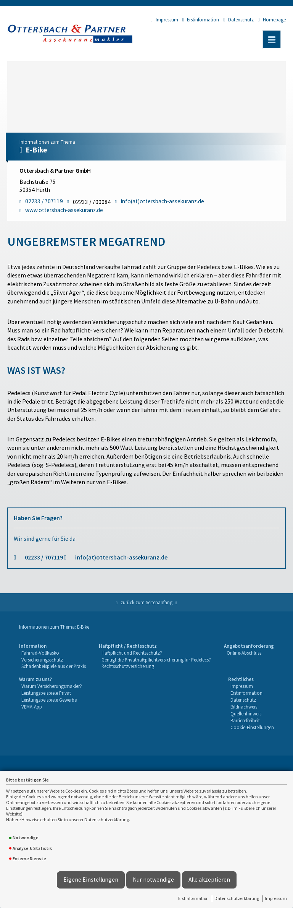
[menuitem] (52, 656)
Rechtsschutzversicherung (127, 666)
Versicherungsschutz (42, 660)
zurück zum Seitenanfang (146, 602)
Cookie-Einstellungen (252, 727)
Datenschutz (238, 19)
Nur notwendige (153, 879)
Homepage (272, 19)
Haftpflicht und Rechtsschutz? (131, 653)
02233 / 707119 (44, 557)
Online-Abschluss (244, 653)
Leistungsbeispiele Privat (46, 693)
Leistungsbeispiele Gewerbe (49, 700)
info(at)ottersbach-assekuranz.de (121, 557)
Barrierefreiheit (245, 720)
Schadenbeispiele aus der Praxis (53, 666)
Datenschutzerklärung (236, 898)
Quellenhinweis (245, 713)
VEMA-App (31, 707)
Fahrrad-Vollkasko (40, 653)
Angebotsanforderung (249, 646)
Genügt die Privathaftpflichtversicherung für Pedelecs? (156, 660)
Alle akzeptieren (209, 879)
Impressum (276, 898)
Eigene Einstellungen (90, 879)
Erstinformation (193, 898)
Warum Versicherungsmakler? (51, 686)
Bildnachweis (243, 707)
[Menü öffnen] (271, 39)
